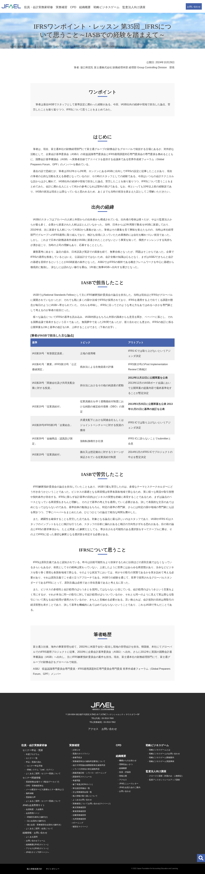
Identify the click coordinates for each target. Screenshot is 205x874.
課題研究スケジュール (82, 777)
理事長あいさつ (126, 764)
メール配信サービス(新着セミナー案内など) (45, 789)
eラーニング (78, 823)
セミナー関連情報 (32, 777)
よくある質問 (31, 837)
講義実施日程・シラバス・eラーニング (89, 773)
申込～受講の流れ (33, 762)
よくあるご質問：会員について (39, 828)
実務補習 (61, 7)
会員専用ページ (32, 813)
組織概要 (85, 7)
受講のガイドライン (81, 754)
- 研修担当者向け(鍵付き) (37, 817)
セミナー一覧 (31, 758)
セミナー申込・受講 (33, 750)
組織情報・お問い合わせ (35, 832)
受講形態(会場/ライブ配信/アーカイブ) (42, 782)
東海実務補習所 (79, 811)
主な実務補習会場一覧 (82, 792)
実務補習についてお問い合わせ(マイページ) (91, 803)
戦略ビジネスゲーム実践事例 (161, 761)
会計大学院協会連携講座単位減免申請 (89, 765)
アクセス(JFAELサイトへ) (37, 848)
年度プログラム (32, 754)
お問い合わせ (194, 6)
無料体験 (30, 793)
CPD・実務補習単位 (34, 786)
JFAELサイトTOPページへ (37, 852)
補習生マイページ (80, 827)
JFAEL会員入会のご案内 (129, 787)
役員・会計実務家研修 (38, 7)
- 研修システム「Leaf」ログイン (40, 770)
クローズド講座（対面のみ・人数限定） (166, 776)
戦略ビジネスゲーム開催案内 (161, 757)
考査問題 (76, 780)
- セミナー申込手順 (34, 766)
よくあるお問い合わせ (82, 800)
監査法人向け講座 (133, 7)
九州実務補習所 (79, 819)
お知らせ (76, 750)
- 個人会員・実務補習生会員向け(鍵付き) (43, 825)
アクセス (93, 729)
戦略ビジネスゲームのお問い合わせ (164, 754)
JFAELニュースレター (36, 46)
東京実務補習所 (79, 807)
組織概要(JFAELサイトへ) (37, 844)
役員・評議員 (125, 772)
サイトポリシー (52, 869)
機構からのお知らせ (127, 760)
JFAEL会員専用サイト (34, 805)
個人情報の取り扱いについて (85, 796)
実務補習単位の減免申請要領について (89, 761)
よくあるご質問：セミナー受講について (43, 773)
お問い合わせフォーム (35, 841)
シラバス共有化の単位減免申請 (86, 769)
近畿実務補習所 (79, 815)
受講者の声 (31, 797)
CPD (73, 7)
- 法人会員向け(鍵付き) (36, 821)
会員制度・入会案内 (34, 809)
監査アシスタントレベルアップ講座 (164, 780)
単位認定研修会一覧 (81, 788)
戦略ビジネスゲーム (106, 7)
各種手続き (77, 757)
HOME (13, 46)
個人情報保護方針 (34, 869)
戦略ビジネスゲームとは (159, 750)
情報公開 (123, 776)
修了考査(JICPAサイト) (83, 784)
